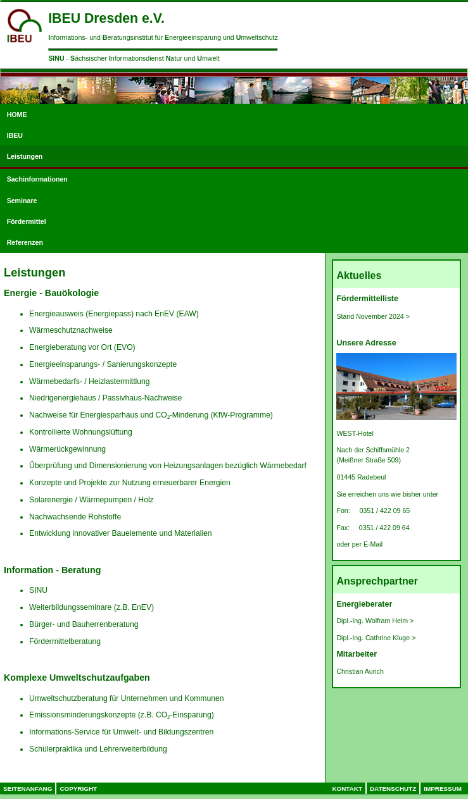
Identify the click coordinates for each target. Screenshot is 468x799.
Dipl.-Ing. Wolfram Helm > (375, 620)
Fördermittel (26, 221)
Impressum (443, 788)
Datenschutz (393, 788)
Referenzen (25, 242)
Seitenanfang (27, 788)
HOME (17, 114)
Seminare (22, 200)
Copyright (78, 788)
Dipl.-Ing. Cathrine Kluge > (375, 637)
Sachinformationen (37, 179)
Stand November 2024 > (372, 316)
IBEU (15, 135)
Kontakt (347, 788)
